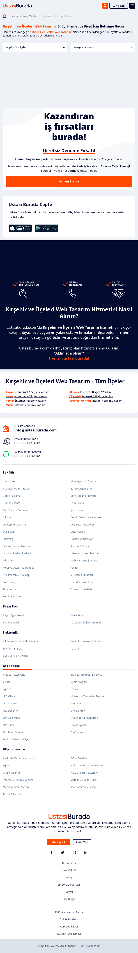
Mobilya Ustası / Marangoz (18, 567)
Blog (69, 877)
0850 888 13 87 (27, 443)
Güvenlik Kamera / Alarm (85, 641)
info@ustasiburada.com (35, 430)
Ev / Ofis (9, 472)
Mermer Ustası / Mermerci (86, 553)
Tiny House (9, 589)
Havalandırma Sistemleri (84, 772)
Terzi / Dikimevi (12, 794)
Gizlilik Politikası (69, 919)
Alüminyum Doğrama (83, 481)
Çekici (6, 682)
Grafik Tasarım (11, 772)
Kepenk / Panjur (79, 546)
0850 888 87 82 (27, 456)
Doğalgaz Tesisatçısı (82, 524)
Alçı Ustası (9, 481)
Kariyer (69, 891)
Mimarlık (8, 560)
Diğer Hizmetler (14, 749)
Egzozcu (7, 689)
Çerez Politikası (69, 926)
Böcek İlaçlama (12, 495)
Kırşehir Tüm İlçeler (35, 47)
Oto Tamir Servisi (13, 732)
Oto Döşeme (10, 710)
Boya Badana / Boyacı (83, 495)
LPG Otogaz (10, 696)
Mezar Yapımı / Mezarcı (16, 787)
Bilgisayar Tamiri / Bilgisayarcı (20, 641)
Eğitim (6, 765)
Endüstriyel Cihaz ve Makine (86, 765)
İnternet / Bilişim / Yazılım (24, 16)
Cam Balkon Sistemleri (16, 510)
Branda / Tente (11, 503)
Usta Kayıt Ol (58, 842)
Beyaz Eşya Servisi (13, 615)
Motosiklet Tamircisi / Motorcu (88, 696)
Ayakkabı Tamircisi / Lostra (18, 758)
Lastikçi (74, 689)
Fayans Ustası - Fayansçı (17, 546)
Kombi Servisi (11, 622)
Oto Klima (9, 725)
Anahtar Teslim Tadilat (16, 488)
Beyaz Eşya (10, 606)
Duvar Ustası (77, 531)
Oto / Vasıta (11, 666)
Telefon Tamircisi (12, 648)
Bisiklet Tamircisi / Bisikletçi (86, 674)
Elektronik (10, 632)
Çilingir (7, 517)
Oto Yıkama (77, 732)
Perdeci (74, 567)
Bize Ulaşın (69, 899)
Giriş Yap (119, 6)
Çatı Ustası (76, 510)
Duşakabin (9, 531)
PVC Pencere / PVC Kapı (16, 575)
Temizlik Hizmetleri (81, 582)
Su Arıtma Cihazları (81, 575)
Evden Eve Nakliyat (81, 539)
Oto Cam (75, 703)
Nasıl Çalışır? (69, 870)
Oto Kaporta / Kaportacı (84, 717)
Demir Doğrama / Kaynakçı (86, 517)
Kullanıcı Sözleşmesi (69, 933)
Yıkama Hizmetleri (81, 589)
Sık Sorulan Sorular (69, 884)
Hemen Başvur (69, 181)
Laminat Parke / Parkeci (17, 553)
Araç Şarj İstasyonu (14, 674)
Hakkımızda (69, 863)
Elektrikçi (8, 539)
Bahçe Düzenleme (81, 488)
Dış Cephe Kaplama (14, 524)
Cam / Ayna (77, 503)
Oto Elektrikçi (78, 710)
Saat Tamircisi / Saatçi (83, 787)
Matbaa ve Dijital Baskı (83, 779)
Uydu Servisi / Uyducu (16, 655)
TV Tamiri (75, 648)
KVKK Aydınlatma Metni (69, 912)
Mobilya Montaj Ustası (83, 560)
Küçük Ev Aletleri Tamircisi (85, 622)
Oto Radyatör (78, 725)
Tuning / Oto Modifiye (16, 739)
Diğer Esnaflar (78, 758)
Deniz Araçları (78, 682)
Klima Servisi (77, 615)
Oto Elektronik (11, 717)
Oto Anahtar (10, 703)
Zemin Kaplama (12, 596)
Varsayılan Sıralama (102, 47)
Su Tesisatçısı (10, 582)
